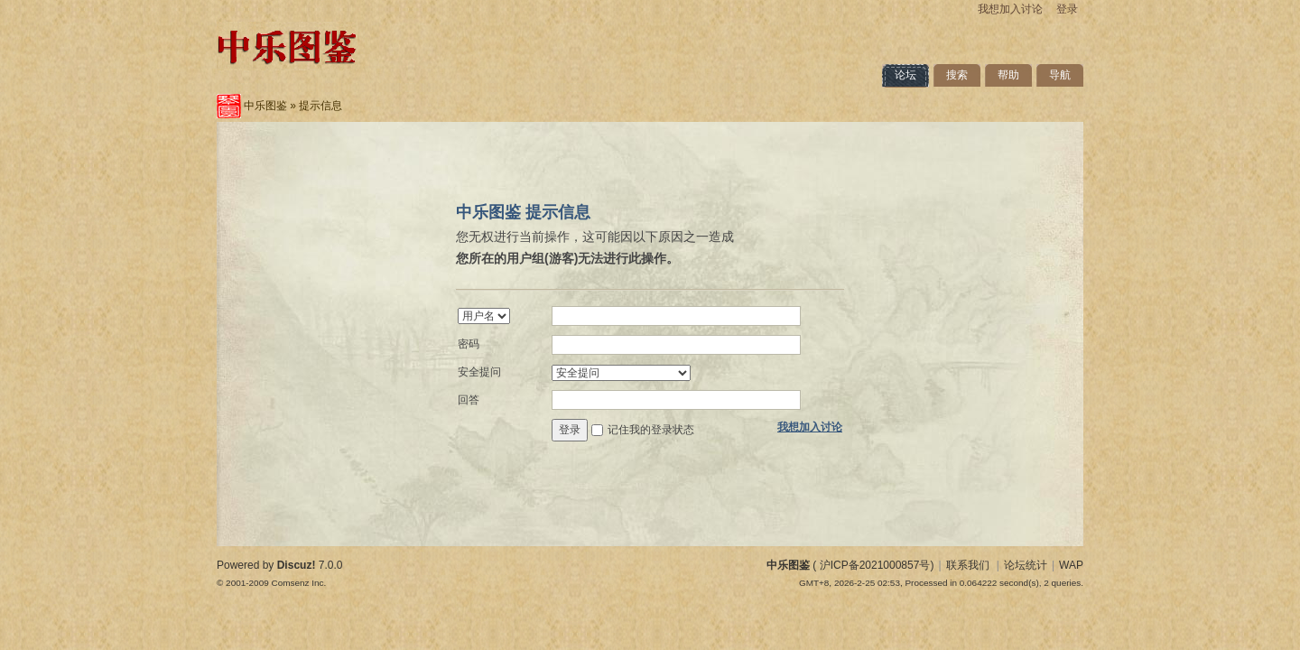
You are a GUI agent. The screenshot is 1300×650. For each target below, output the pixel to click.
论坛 (905, 75)
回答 (468, 400)
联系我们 (967, 565)
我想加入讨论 (1010, 9)
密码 (468, 344)
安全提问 (479, 372)
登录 (1067, 9)
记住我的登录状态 (651, 429)
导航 (1060, 75)
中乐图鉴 (265, 105)
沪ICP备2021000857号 (875, 565)
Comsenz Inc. (298, 583)
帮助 (1008, 75)
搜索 (957, 75)
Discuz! (296, 565)
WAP (1071, 565)
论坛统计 (1025, 565)
